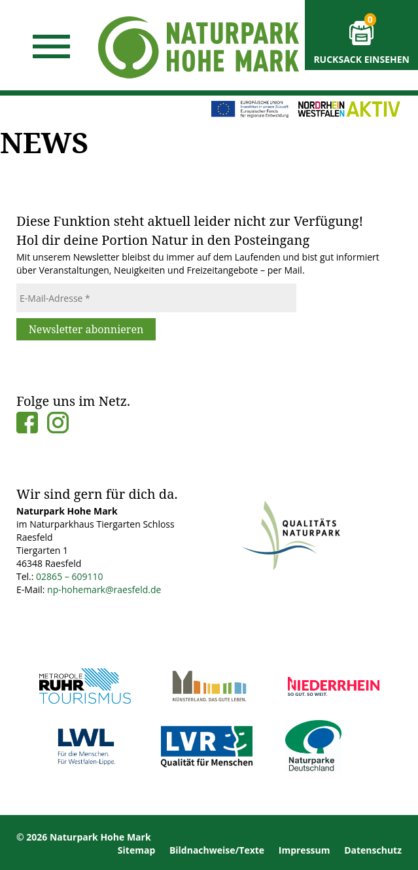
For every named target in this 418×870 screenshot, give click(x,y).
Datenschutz (373, 850)
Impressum (304, 850)
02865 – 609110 (69, 576)
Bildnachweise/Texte (216, 850)
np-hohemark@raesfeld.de (104, 589)
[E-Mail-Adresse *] (156, 297)
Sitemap (136, 850)
